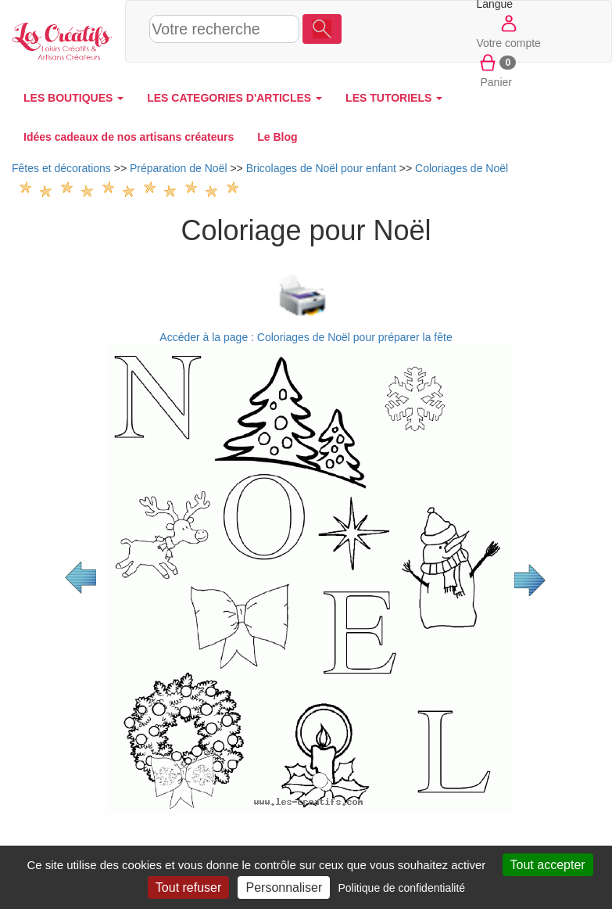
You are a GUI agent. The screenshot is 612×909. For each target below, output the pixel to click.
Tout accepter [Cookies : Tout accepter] (547, 864)
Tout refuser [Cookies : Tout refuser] (188, 887)
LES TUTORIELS (393, 98)
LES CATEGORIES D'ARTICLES (234, 98)
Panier (496, 69)
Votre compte (508, 30)
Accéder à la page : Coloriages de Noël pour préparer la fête (305, 337)
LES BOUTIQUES (73, 98)
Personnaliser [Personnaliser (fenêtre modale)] (283, 887)
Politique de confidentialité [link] (401, 888)
